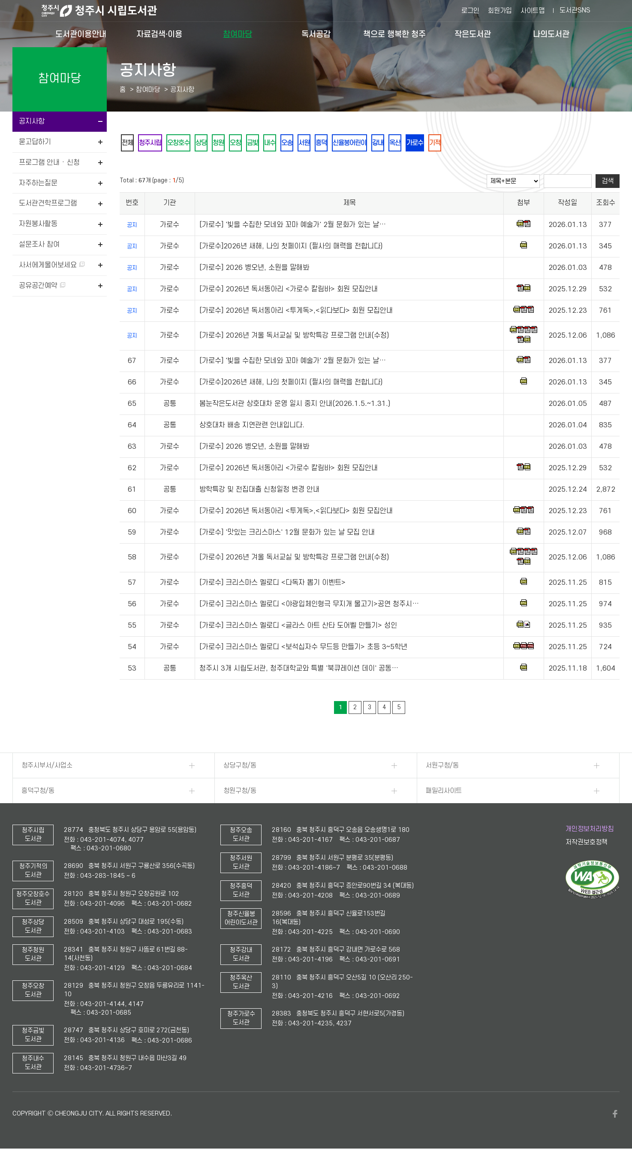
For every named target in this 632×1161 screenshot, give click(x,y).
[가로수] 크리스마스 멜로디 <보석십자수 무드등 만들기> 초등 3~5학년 (303, 649)
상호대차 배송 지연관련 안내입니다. (251, 427)
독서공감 (316, 34)
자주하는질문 (38, 183)
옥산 (445, 143)
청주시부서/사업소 (46, 767)
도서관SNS (575, 10)
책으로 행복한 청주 (394, 34)
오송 (318, 143)
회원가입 (500, 11)
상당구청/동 (239, 767)
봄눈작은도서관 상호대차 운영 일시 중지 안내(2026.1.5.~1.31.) (294, 405)
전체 (129, 143)
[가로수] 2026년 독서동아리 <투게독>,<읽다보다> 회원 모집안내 (296, 312)
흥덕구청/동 (37, 792)
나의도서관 (551, 34)
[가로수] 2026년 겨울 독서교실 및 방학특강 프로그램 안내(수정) (294, 337)
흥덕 (359, 143)
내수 (297, 143)
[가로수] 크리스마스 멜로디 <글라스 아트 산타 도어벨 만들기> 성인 (298, 627)
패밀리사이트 (444, 792)
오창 (256, 143)
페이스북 (615, 1115)
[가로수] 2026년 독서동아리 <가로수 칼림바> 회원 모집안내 (288, 291)
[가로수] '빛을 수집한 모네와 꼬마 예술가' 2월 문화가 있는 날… (292, 226)
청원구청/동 (239, 792)
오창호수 (188, 143)
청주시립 (156, 143)
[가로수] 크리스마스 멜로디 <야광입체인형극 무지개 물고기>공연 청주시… (309, 606)
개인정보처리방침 (590, 830)
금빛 (277, 143)
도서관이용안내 (80, 34)
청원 (235, 143)
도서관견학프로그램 (48, 203)
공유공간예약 (42, 286)
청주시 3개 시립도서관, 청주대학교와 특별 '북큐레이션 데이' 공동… (298, 670)
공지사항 (32, 121)
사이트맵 (533, 11)
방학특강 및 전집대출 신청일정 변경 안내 (259, 491)
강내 (424, 143)
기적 (492, 143)
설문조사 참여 (39, 244)
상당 (215, 143)
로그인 (470, 11)
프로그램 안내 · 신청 (49, 162)
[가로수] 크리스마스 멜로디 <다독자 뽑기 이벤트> (272, 584)
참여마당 (237, 34)
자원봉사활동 (38, 224)
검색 (608, 183)
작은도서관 (472, 34)
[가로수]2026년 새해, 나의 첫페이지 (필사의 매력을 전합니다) (290, 248)
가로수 (468, 143)
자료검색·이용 (159, 34)
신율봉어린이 (391, 143)
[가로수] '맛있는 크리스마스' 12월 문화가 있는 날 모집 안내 (287, 534)
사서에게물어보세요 (51, 265)
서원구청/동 (442, 767)
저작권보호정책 (587, 844)
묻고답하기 (35, 142)
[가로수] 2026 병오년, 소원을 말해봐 (254, 269)
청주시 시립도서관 (106, 10)
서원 (338, 143)
